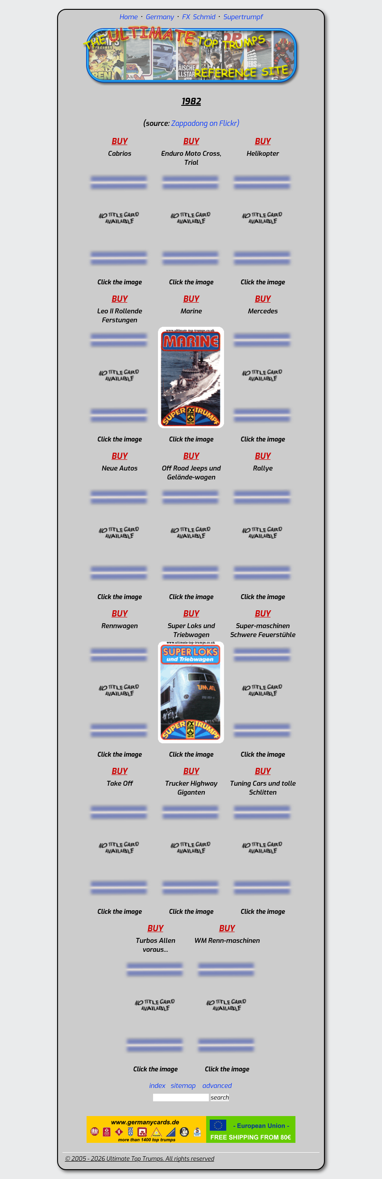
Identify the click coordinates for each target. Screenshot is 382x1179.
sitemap (182, 1085)
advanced (217, 1085)
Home (128, 16)
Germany (159, 16)
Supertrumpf (242, 16)
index (157, 1085)
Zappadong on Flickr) (205, 123)
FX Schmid (198, 16)
